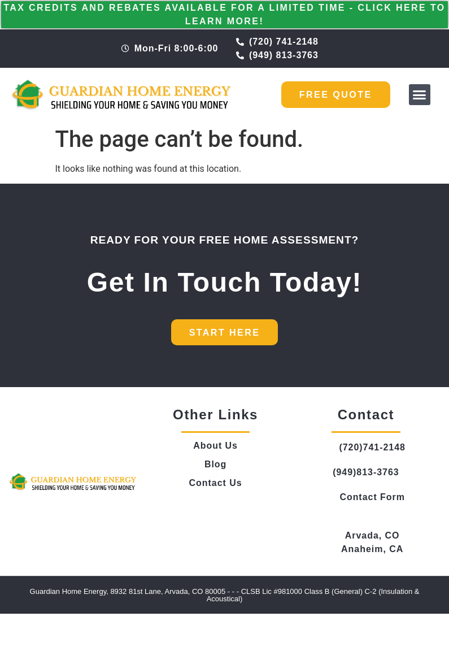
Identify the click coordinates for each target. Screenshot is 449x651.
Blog (215, 464)
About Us (215, 445)
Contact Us (215, 483)
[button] (419, 95)
